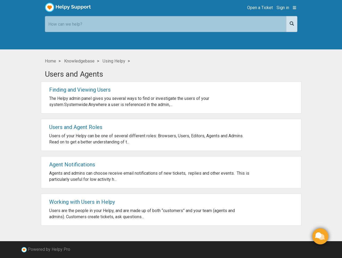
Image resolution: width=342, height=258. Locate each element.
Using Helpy (114, 61)
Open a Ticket (260, 7)
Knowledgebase (79, 61)
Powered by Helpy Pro (49, 249)
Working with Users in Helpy (82, 202)
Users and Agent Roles (75, 127)
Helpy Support (68, 7)
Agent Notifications (72, 164)
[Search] (291, 24)
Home (50, 61)
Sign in (283, 7)
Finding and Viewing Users (80, 90)
